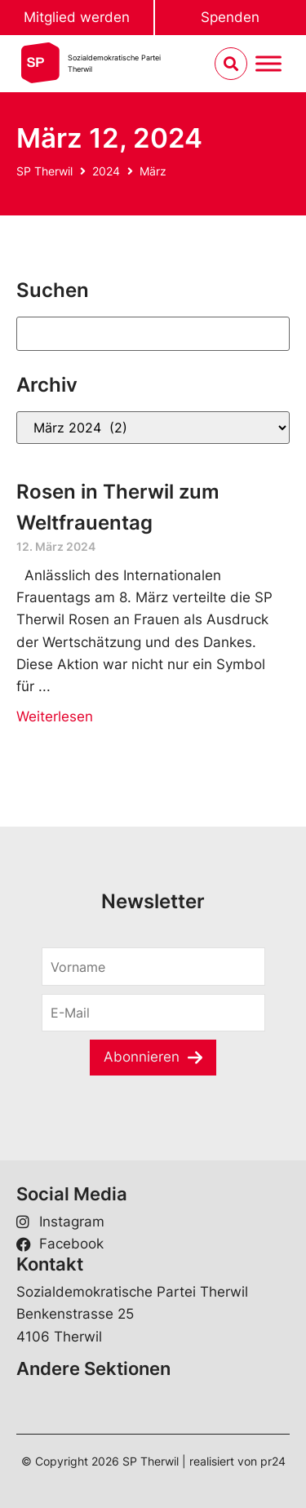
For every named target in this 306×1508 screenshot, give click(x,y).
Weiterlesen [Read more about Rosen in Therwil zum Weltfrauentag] (54, 716)
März (153, 171)
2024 (106, 171)
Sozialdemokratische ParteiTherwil (114, 63)
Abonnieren (142, 1057)
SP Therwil (44, 171)
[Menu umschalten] (268, 64)
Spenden (230, 17)
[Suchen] (153, 334)
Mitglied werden (77, 17)
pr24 (273, 1461)
